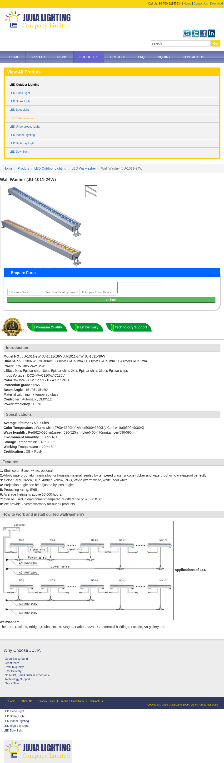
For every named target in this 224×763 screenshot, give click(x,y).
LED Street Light (20, 101)
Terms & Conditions (72, 701)
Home (187, 3)
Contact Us (201, 3)
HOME (14, 57)
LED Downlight (19, 151)
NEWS (62, 57)
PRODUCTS (89, 57)
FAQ (141, 57)
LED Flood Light (20, 93)
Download (216, 3)
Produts (23, 168)
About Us (38, 57)
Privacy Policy (46, 701)
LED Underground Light (25, 126)
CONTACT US (193, 57)
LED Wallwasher (23, 118)
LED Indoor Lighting (22, 135)
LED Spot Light (19, 109)
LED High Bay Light (22, 143)
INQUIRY (164, 57)
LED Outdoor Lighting (24, 84)
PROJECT (118, 57)
